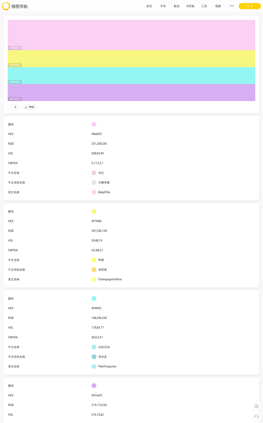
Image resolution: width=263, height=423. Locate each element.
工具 (204, 6)
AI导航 (190, 6)
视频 (218, 6)
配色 (177, 6)
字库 (163, 6)
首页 (149, 6)
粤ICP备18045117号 (132, 419)
